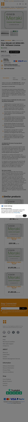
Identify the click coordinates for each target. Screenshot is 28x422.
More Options (19, 215)
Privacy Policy (17, 212)
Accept (24, 215)
